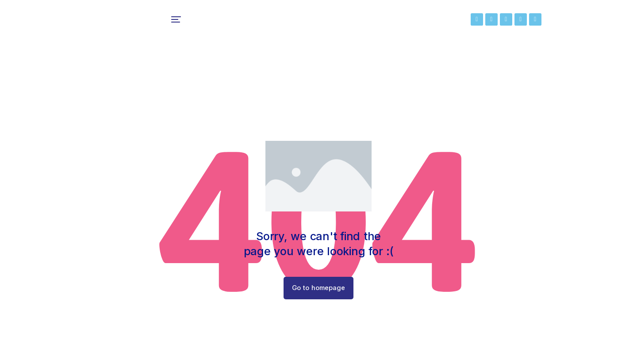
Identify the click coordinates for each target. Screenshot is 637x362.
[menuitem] (198, 22)
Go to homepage (319, 293)
